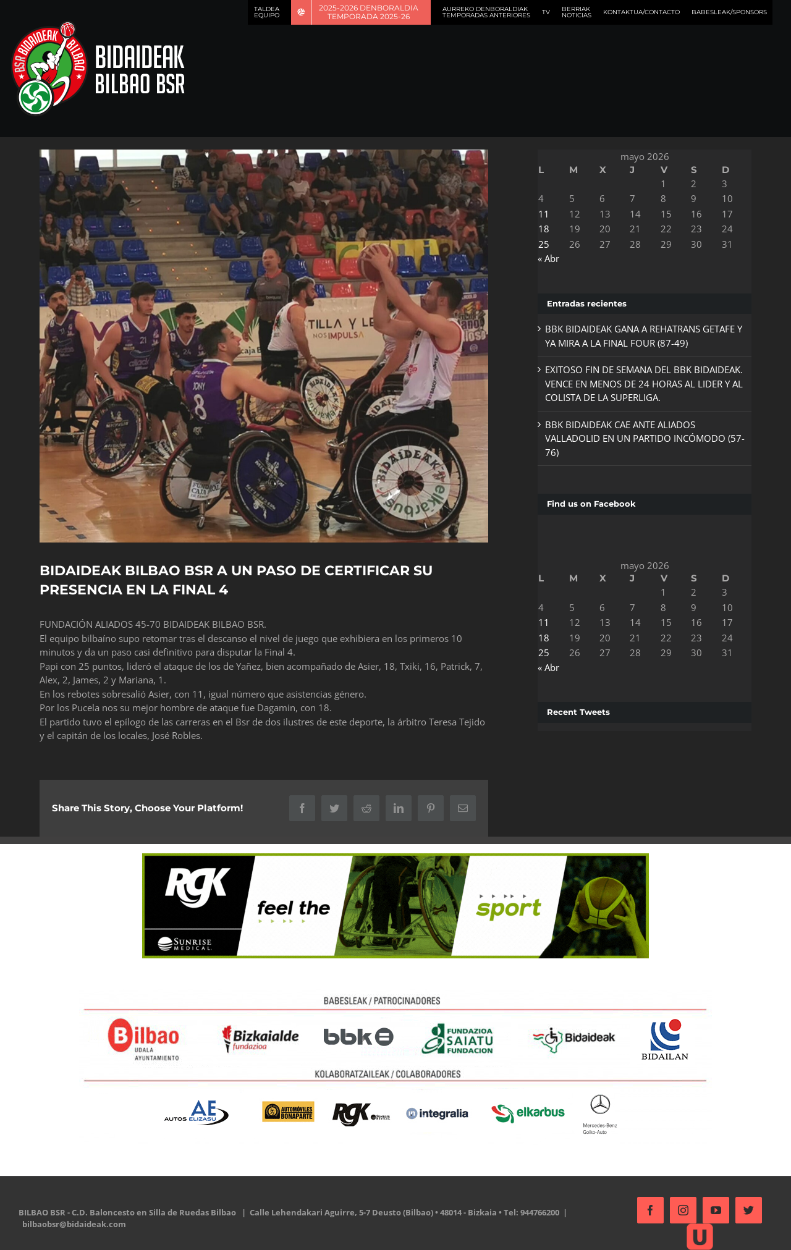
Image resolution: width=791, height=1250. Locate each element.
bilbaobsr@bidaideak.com (74, 1221)
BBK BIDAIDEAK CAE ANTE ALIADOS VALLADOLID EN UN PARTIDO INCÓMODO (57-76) (631, 438)
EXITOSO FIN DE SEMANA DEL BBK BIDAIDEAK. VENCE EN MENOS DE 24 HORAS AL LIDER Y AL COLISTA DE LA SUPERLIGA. (640, 383)
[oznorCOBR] (262, 344)
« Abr (545, 258)
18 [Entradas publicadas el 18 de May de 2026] (540, 228)
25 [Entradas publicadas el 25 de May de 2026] (540, 244)
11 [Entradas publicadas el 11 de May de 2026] (540, 214)
